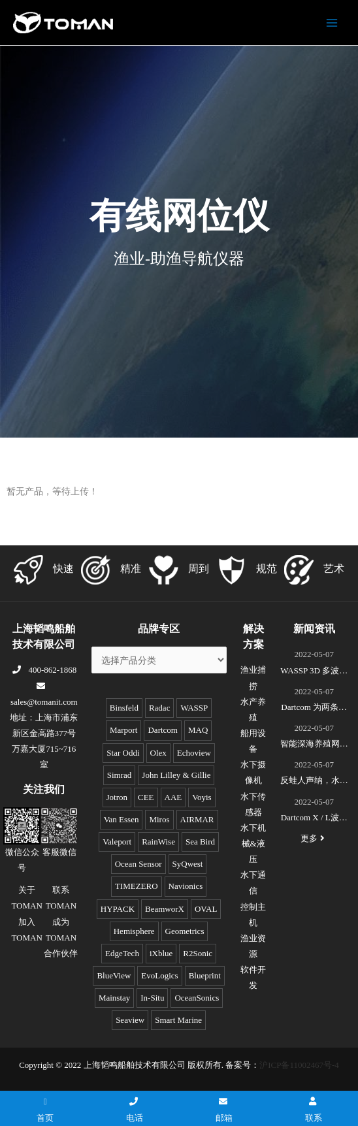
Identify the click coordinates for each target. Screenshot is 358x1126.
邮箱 (224, 1110)
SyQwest (187, 864)
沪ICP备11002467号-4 (299, 1065)
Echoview (194, 753)
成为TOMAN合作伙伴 (61, 937)
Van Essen (121, 819)
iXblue (161, 953)
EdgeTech (122, 953)
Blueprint (205, 975)
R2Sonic (197, 953)
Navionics (186, 886)
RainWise (158, 841)
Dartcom (162, 730)
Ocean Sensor (138, 864)
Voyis (201, 797)
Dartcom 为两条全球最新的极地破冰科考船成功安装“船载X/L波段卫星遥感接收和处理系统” (314, 708)
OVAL (206, 909)
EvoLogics (159, 975)
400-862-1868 (43, 670)
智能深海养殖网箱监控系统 (314, 745)
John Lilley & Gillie (176, 775)
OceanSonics (196, 998)
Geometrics (184, 931)
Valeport (117, 841)
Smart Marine (178, 1020)
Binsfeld (124, 708)
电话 (134, 1110)
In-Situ (152, 998)
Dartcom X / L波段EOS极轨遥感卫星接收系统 (314, 819)
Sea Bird (200, 841)
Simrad (119, 775)
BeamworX (164, 909)
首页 (45, 1110)
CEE (146, 797)
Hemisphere (134, 931)
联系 (313, 1110)
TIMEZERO (136, 886)
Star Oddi (122, 753)
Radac (159, 708)
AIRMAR (197, 819)
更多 (314, 838)
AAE (173, 797)
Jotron (117, 797)
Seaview (130, 1020)
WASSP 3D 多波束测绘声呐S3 (314, 672)
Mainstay (114, 998)
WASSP (194, 708)
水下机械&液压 (253, 843)
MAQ (198, 730)
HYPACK (118, 909)
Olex (158, 753)
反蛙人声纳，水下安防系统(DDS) (314, 781)
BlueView (114, 975)
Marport (124, 730)
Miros (159, 819)
